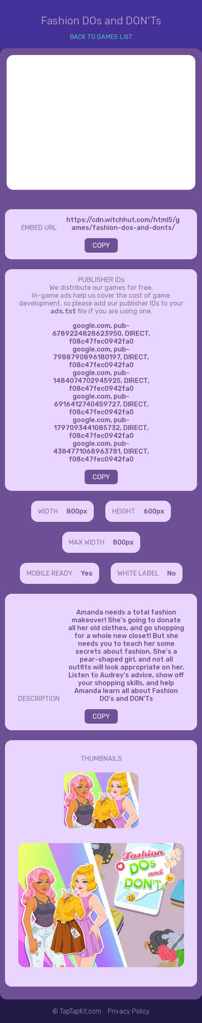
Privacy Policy (129, 1011)
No (171, 573)
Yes (86, 573)
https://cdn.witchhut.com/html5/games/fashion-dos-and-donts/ (123, 224)
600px (154, 511)
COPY (101, 245)
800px (76, 511)
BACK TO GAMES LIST (101, 37)
